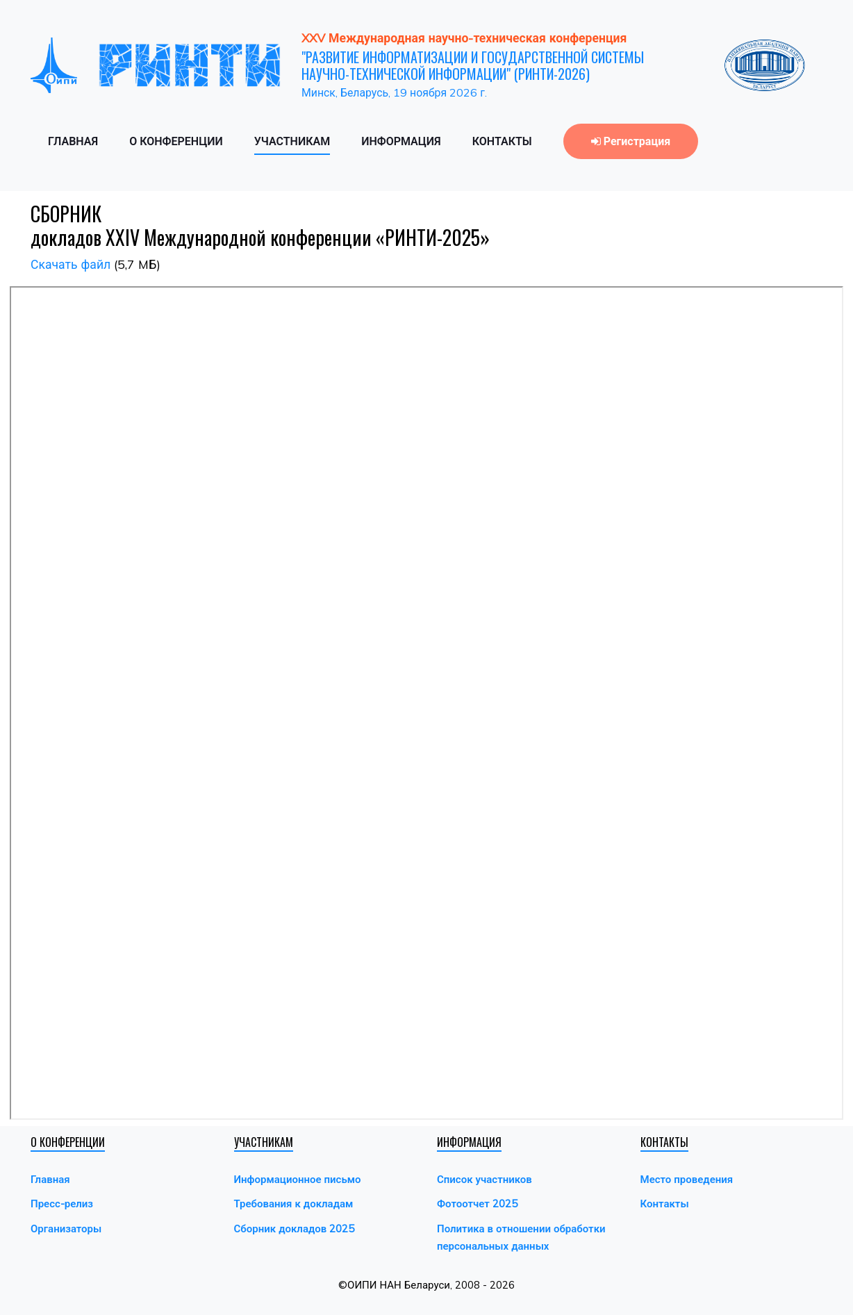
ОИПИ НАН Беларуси (398, 1284)
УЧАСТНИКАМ (292, 141)
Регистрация (630, 141)
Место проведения (687, 1179)
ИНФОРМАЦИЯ (401, 141)
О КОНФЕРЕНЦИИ (176, 141)
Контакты (664, 1203)
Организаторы (66, 1228)
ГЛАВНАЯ (73, 141)
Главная (50, 1179)
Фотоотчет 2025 (477, 1203)
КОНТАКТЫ (502, 141)
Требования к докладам (294, 1203)
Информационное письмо (297, 1179)
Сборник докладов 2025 (294, 1228)
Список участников (484, 1179)
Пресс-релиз (62, 1203)
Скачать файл (70, 264)
